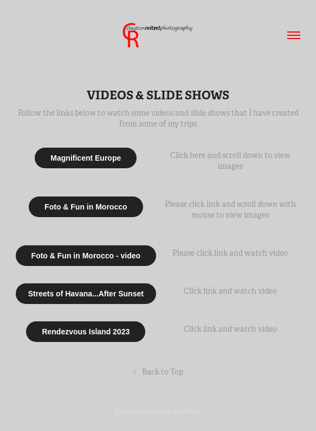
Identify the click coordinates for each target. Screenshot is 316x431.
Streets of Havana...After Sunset (86, 293)
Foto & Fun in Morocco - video (85, 255)
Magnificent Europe (85, 158)
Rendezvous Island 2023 (86, 331)
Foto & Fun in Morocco (85, 206)
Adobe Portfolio (177, 411)
